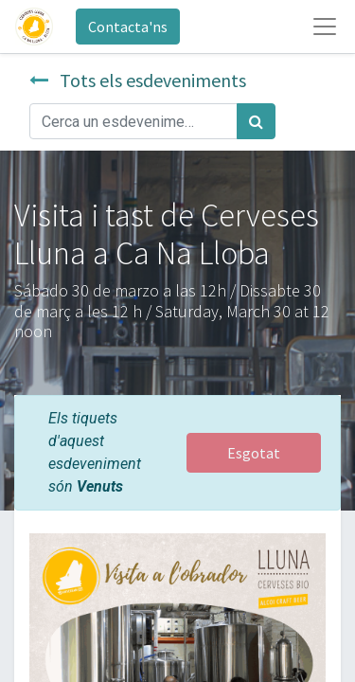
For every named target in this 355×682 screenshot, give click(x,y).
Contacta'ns (128, 26)
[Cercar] (256, 121)
